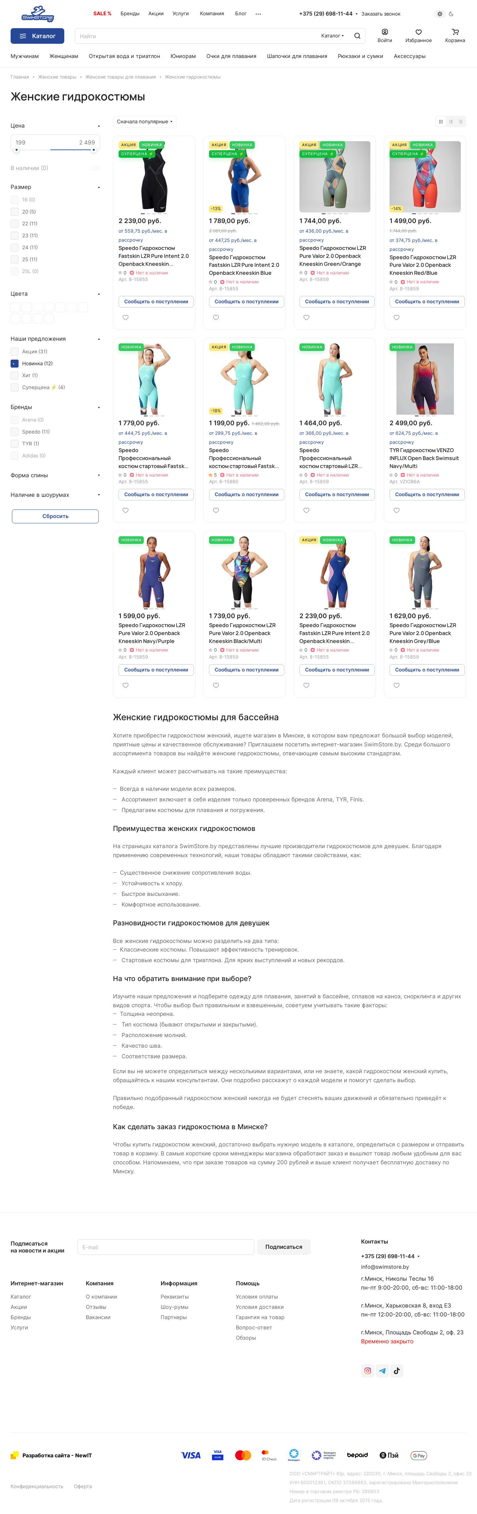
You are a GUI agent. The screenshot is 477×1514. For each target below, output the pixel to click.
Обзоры (246, 1338)
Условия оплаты (257, 1297)
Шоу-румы (174, 1307)
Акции (19, 1307)
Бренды (21, 1317)
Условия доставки (260, 1307)
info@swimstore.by (385, 1267)
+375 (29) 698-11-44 (326, 14)
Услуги (19, 1327)
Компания (100, 1283)
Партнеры (174, 1317)
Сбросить (55, 516)
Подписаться (283, 1247)
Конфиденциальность (37, 1486)
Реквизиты (175, 1297)
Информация (179, 1283)
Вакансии (98, 1317)
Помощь (248, 1283)
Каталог (21, 1297)
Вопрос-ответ (254, 1327)
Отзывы (96, 1307)
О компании (101, 1297)
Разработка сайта (46, 1455)
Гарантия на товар (260, 1317)
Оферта (83, 1486)
